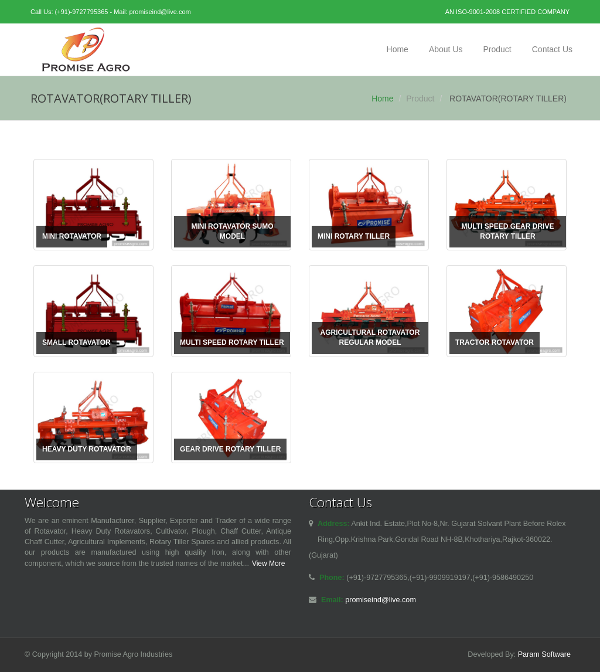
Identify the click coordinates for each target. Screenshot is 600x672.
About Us (446, 49)
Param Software (544, 654)
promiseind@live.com (159, 11)
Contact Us (552, 49)
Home (397, 49)
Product (497, 49)
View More (268, 563)
